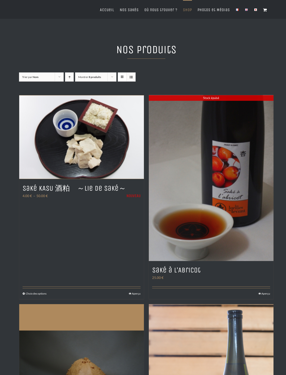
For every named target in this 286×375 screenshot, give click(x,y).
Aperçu (136, 294)
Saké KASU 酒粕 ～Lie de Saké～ (74, 187)
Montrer (89, 77)
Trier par (30, 77)
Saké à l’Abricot (176, 270)
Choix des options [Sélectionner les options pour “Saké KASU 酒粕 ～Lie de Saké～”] (36, 294)
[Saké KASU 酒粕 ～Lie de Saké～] (81, 136)
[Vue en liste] (131, 77)
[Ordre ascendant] (69, 77)
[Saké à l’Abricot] (211, 178)
